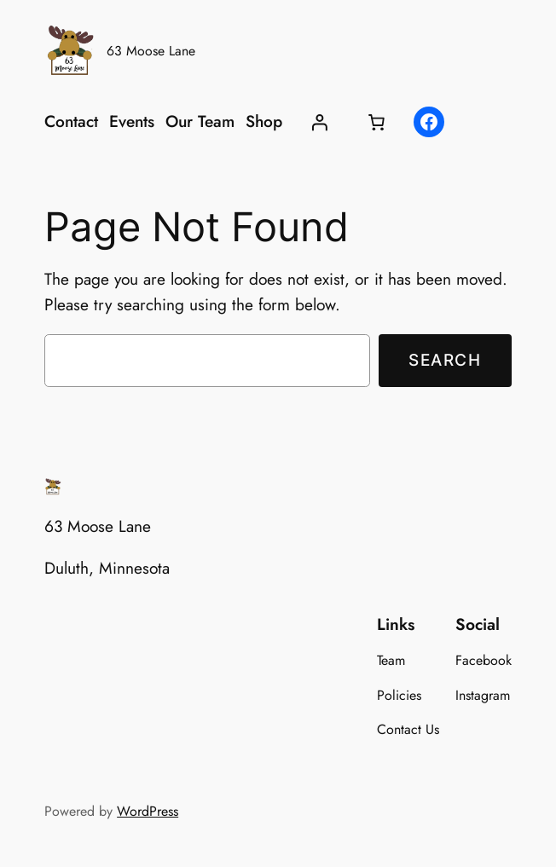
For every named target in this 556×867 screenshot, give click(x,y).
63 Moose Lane (151, 51)
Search (445, 360)
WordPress (147, 811)
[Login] (318, 121)
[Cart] (376, 121)
